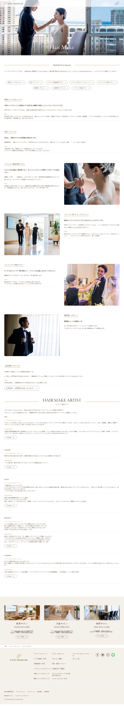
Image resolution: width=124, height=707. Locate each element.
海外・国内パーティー (59, 666)
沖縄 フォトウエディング (41, 676)
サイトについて (20, 694)
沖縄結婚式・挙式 (39, 666)
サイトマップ (30, 694)
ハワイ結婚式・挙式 (40, 661)
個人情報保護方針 (9, 694)
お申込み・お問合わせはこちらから (20, 388)
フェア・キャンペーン (41, 656)
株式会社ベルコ (8, 698)
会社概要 (39, 694)
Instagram (9, 437)
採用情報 (46, 694)
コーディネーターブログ (59, 681)
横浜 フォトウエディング (41, 681)
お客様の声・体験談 (58, 671)
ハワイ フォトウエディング (42, 671)
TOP (5, 649)
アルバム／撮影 (57, 661)
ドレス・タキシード (14, 649)
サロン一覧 (76, 661)
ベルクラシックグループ (21, 698)
